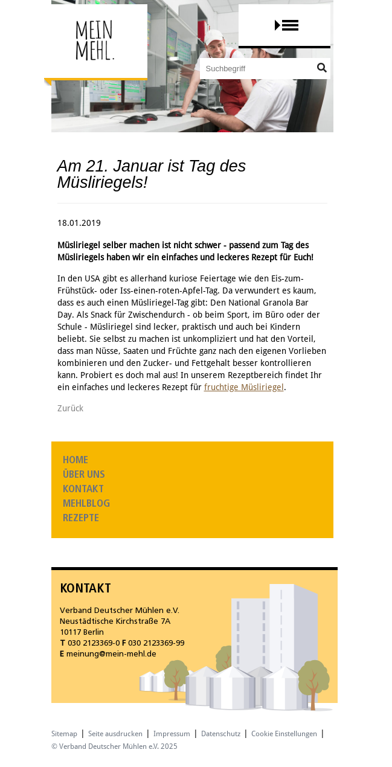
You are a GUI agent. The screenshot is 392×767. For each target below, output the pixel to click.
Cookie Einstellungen (284, 734)
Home (75, 460)
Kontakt (83, 489)
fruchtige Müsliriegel (244, 387)
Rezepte (81, 518)
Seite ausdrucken (115, 734)
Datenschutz (220, 734)
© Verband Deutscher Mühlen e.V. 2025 (114, 746)
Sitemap (64, 734)
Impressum (171, 734)
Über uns (84, 475)
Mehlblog (86, 504)
